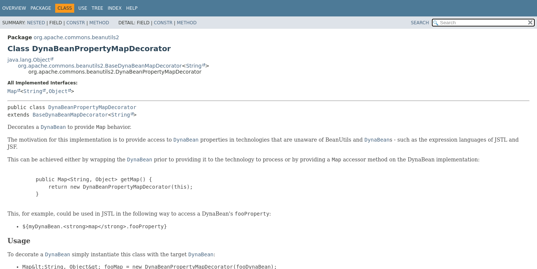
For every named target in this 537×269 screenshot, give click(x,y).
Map (12, 91)
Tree (97, 8)
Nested (36, 22)
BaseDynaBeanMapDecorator (70, 115)
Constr (75, 22)
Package (41, 8)
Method (99, 22)
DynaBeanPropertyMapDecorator (92, 107)
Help (132, 8)
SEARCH (420, 22)
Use (82, 8)
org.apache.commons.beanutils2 (76, 37)
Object (58, 91)
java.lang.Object (28, 60)
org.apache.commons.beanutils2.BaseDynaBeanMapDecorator (100, 66)
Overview (14, 8)
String (194, 66)
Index (115, 8)
